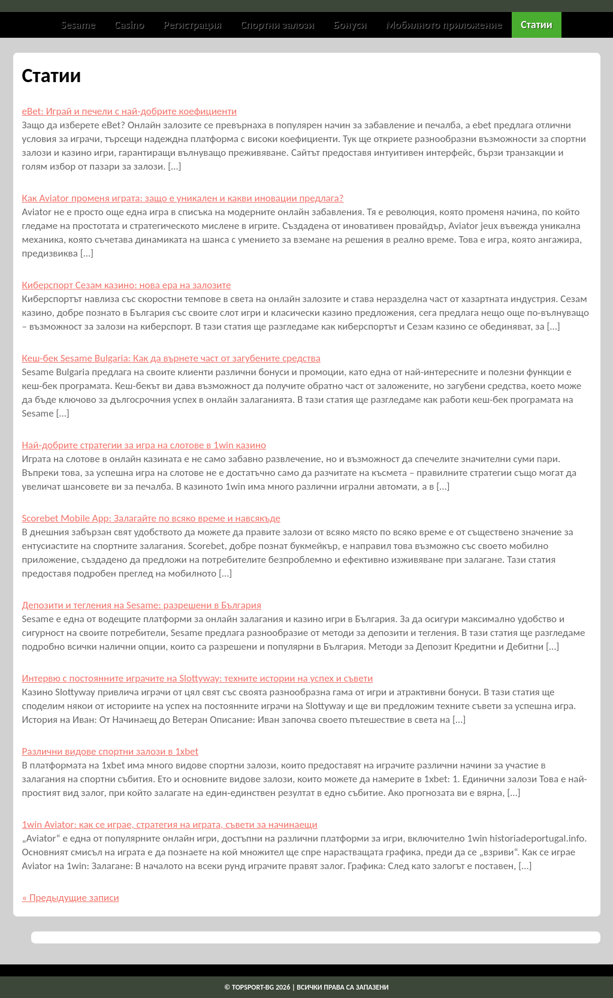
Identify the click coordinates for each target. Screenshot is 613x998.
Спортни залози (277, 24)
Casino (129, 24)
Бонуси (349, 24)
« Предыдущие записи (70, 897)
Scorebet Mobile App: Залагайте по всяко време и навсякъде (151, 518)
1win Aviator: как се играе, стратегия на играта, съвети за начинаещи (170, 824)
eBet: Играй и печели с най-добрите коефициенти (129, 111)
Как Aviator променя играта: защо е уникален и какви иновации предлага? (183, 198)
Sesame (78, 24)
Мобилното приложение (443, 24)
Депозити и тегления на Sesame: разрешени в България (142, 605)
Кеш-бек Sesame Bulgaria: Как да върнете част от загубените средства (171, 358)
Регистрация (192, 24)
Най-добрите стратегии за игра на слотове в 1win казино (144, 445)
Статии (536, 24)
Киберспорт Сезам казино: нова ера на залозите (126, 285)
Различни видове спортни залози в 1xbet (110, 751)
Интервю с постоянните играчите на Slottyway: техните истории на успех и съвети (197, 678)
